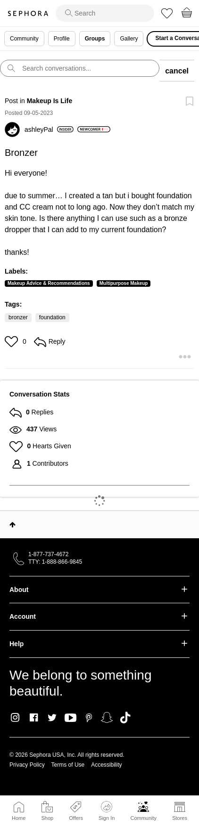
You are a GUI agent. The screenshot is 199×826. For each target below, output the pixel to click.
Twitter (52, 717)
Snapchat (107, 717)
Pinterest (89, 717)
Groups (95, 38)
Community (143, 818)
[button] (12, 341)
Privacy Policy (27, 764)
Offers (76, 818)
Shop (47, 818)
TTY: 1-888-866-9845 (55, 562)
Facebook (34, 717)
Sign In (107, 811)
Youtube (70, 718)
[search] (105, 13)
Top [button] (12, 524)
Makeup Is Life (49, 101)
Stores (179, 818)
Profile (62, 38)
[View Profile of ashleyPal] (49, 129)
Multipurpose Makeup (124, 283)
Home (18, 818)
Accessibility (106, 764)
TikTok (125, 717)
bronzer (18, 317)
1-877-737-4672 (48, 554)
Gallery (129, 38)
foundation (52, 317)
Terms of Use (68, 764)
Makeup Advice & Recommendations (49, 283)
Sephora (28, 13)
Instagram (15, 717)
